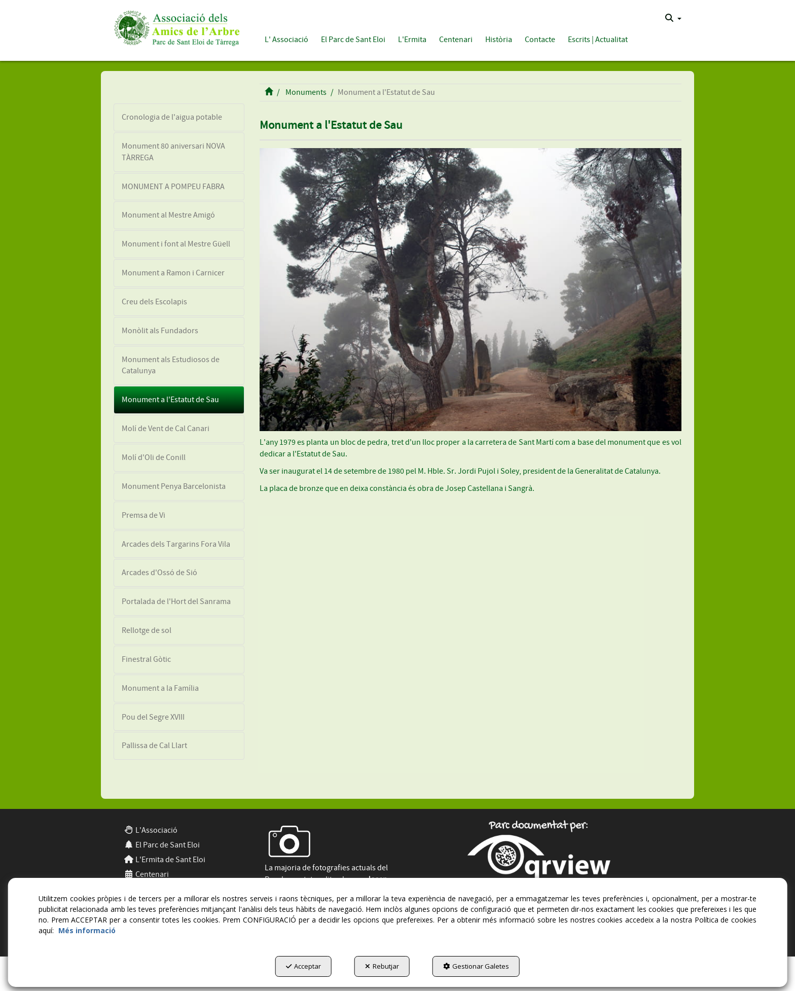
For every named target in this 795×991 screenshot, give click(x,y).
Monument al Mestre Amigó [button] (168, 215)
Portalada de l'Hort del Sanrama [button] (176, 601)
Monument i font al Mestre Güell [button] (176, 244)
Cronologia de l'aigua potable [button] (172, 117)
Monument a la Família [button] (160, 688)
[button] (175, 27)
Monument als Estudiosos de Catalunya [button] (171, 365)
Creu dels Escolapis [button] (154, 302)
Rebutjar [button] (382, 966)
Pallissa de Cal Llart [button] (154, 745)
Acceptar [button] (303, 966)
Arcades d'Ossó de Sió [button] (159, 573)
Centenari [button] (146, 874)
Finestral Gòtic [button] (146, 659)
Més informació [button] (87, 930)
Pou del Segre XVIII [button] (153, 717)
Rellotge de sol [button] (146, 630)
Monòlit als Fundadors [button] (160, 331)
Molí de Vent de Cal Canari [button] (165, 428)
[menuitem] (673, 18)
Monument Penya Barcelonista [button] (174, 486)
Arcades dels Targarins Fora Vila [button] (176, 544)
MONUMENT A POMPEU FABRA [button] (173, 187)
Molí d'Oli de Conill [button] (154, 457)
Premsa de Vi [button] (143, 515)
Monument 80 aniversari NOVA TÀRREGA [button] (173, 152)
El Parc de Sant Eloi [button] (162, 845)
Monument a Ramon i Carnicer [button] (173, 273)
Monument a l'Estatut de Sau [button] (170, 400)
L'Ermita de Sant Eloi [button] (164, 860)
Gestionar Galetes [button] (476, 966)
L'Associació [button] (150, 830)
